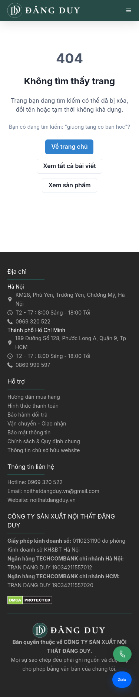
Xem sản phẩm (69, 185)
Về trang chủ (69, 146)
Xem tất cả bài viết (69, 166)
